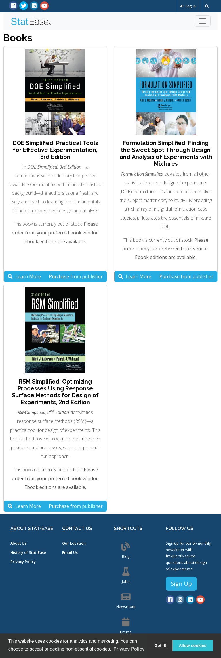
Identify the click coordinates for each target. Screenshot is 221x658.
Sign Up (181, 584)
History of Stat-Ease (28, 552)
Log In (188, 6)
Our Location (74, 543)
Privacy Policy (23, 561)
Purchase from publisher (76, 276)
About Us (18, 543)
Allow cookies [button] (192, 645)
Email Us (70, 552)
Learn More (24, 276)
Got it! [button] (160, 645)
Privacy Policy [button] (129, 648)
